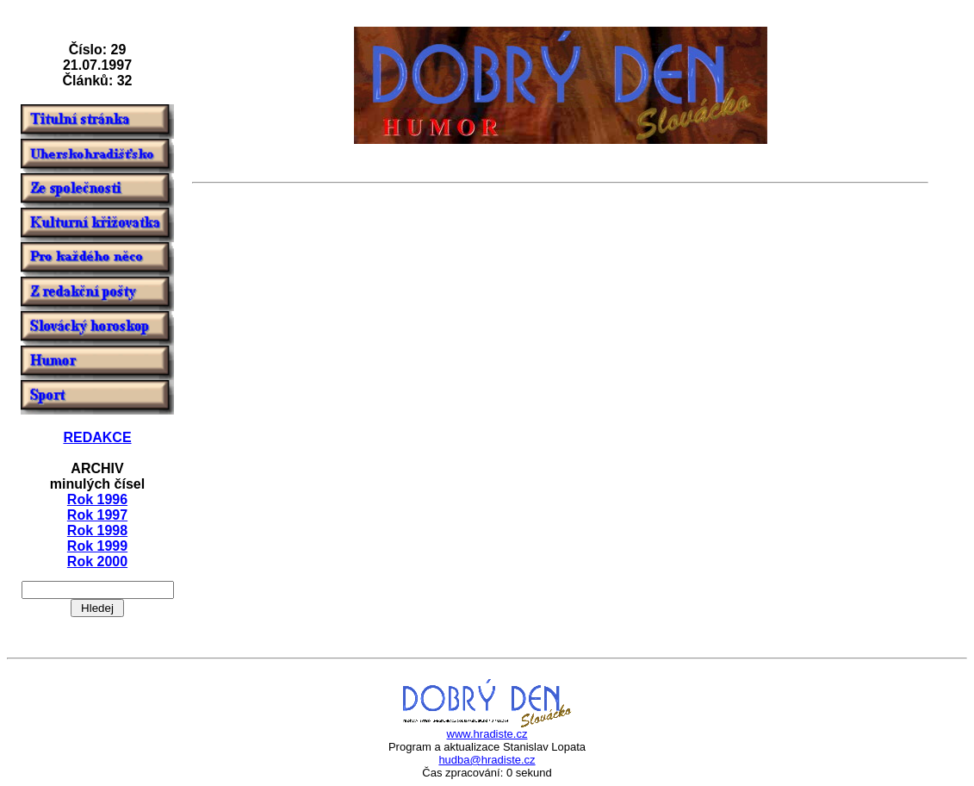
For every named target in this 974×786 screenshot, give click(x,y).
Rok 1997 (97, 515)
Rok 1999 (97, 546)
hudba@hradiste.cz (486, 759)
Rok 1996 (97, 499)
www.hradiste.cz (487, 733)
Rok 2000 (97, 561)
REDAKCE (97, 437)
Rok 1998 (97, 530)
